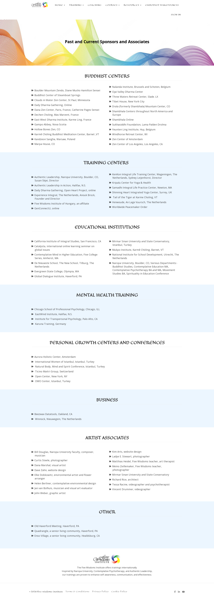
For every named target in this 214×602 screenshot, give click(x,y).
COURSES (110, 5)
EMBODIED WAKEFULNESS (160, 5)
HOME (58, 5)
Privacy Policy (100, 591)
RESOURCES (130, 5)
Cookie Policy (119, 591)
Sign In (176, 14)
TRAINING (74, 5)
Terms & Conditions (77, 591)
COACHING (92, 5)
